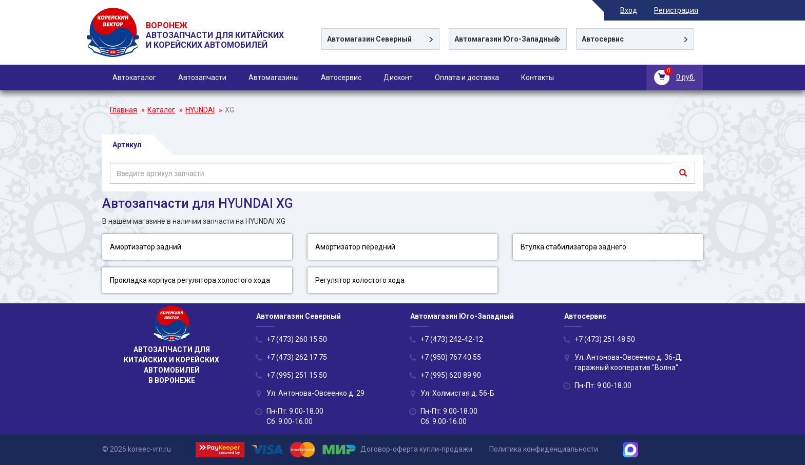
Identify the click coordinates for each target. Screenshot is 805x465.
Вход (633, 10)
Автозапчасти (202, 77)
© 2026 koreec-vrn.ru (136, 449)
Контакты (537, 77)
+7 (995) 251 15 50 (296, 375)
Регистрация (681, 10)
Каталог (161, 110)
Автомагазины (273, 77)
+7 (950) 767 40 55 (450, 357)
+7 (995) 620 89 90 (450, 375)
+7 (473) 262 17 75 (296, 357)
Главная (123, 110)
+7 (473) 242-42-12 (451, 339)
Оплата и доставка (467, 77)
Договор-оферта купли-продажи (416, 449)
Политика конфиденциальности (543, 449)
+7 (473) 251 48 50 (604, 339)
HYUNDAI (200, 110)
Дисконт (398, 77)
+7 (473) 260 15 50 (296, 339)
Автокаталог (134, 77)
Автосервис (341, 77)
